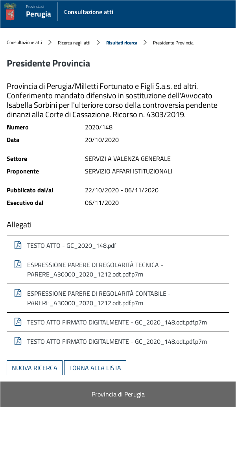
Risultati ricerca (121, 42)
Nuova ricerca (34, 367)
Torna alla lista (95, 367)
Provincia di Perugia (118, 394)
